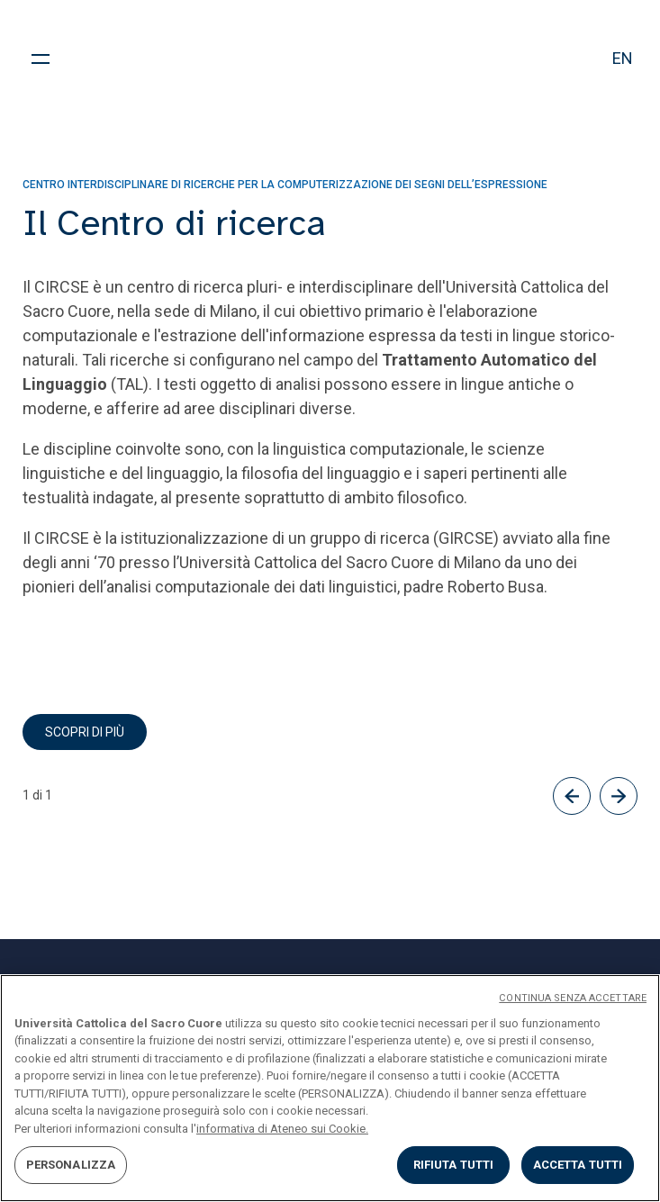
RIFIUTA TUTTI (453, 1164)
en (622, 58)
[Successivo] (618, 796)
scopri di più (84, 732)
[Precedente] (572, 796)
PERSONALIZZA (71, 1164)
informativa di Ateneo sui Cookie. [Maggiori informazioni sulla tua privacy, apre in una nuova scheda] (282, 1128)
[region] (330, 1088)
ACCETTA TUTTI (578, 1164)
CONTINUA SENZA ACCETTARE (572, 998)
